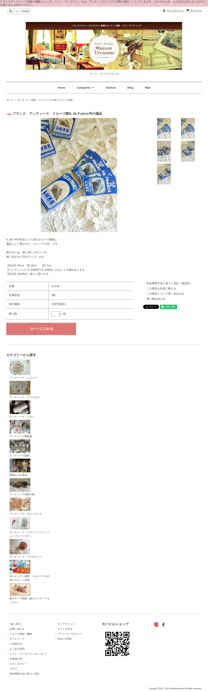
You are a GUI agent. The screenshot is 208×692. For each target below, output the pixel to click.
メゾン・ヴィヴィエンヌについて (28, 653)
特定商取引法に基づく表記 (25, 673)
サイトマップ (17, 638)
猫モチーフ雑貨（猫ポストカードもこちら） (30, 593)
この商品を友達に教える (161, 288)
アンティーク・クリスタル (25, 390)
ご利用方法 (16, 643)
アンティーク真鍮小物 (22, 487)
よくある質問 (17, 648)
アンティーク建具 (20, 448)
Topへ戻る (15, 624)
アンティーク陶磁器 (21, 429)
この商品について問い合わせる (165, 293)
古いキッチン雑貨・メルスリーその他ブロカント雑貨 (45, 100)
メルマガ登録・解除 (21, 633)
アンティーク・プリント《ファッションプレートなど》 (30, 527)
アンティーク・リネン (22, 409)
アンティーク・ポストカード (26, 506)
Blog (130, 87)
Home (61, 87)
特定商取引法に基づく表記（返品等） (169, 283)
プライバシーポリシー (69, 633)
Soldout (111, 87)
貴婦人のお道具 (20, 467)
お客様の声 (16, 658)
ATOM (68, 638)
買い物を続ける (155, 298)
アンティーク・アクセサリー (26, 548)
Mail (147, 87)
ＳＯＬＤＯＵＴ (18, 663)
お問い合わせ (17, 628)
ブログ (13, 668)
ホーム (10, 100)
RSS (60, 638)
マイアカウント (175, 10)
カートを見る (64, 628)
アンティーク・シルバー (23, 369)
